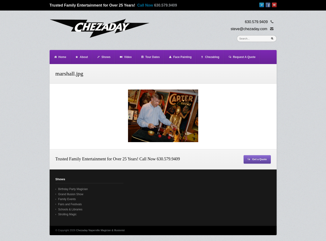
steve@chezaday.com (249, 29)
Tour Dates (150, 57)
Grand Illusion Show (70, 194)
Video (125, 57)
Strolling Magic (67, 214)
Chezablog (209, 57)
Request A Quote (241, 57)
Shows (104, 57)
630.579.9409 (165, 5)
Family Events (67, 199)
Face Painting (179, 57)
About (81, 57)
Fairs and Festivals (70, 204)
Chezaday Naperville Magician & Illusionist (100, 230)
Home (60, 57)
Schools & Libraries (70, 209)
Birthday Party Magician (73, 189)
